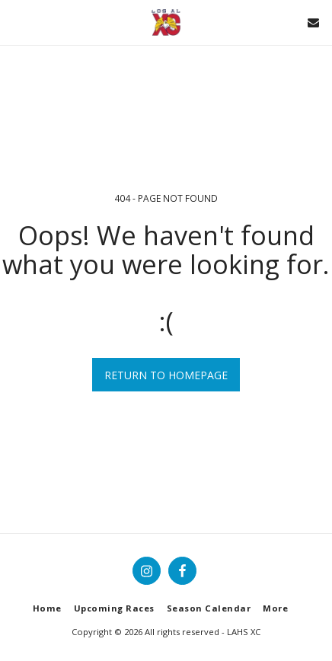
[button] (17, 21)
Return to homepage (166, 375)
